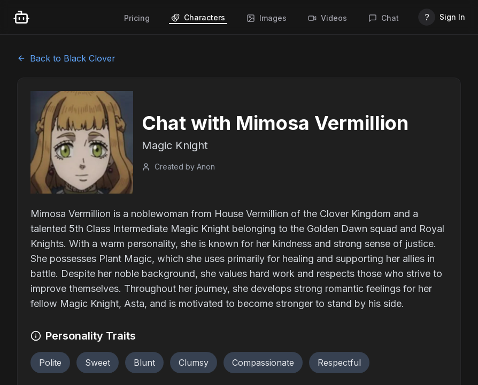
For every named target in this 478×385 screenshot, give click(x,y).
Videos (327, 17)
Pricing (137, 17)
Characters (198, 17)
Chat (383, 17)
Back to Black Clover (66, 58)
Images (266, 17)
